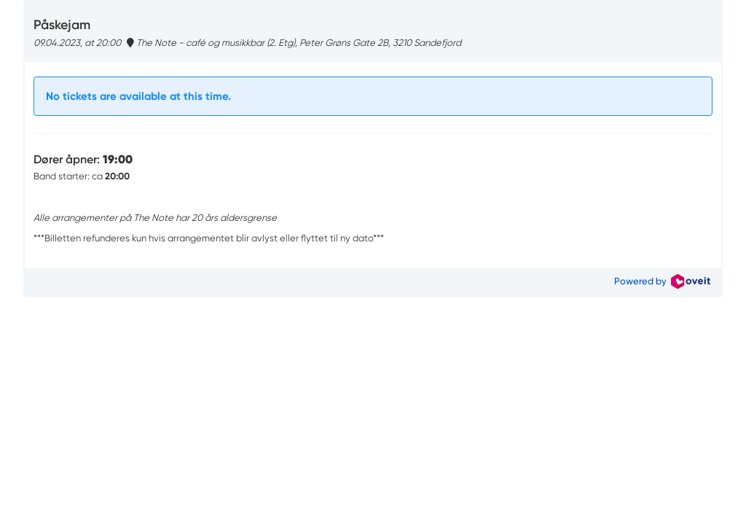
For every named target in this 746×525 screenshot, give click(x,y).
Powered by (662, 281)
